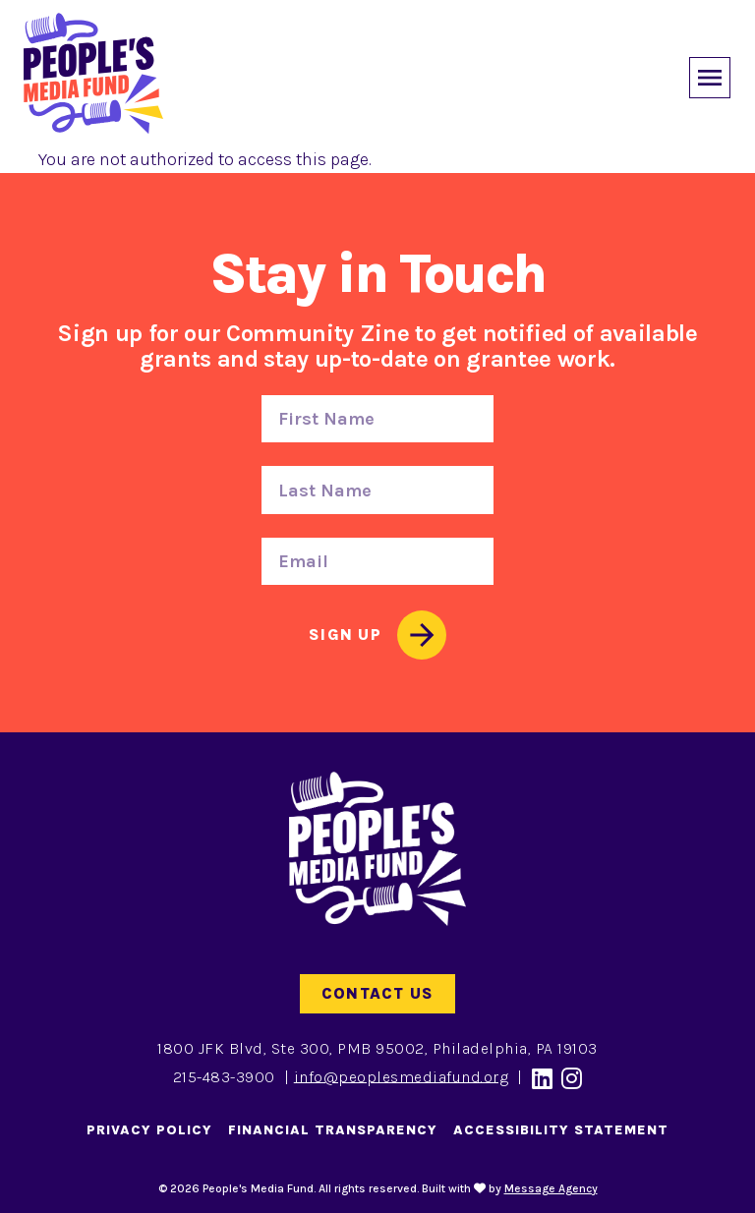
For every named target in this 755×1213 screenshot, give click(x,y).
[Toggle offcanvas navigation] (705, 73)
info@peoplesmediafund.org (401, 1076)
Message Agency (551, 1188)
